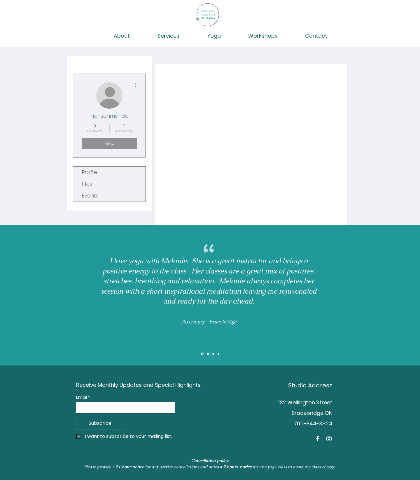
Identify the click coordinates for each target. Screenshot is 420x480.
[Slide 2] (208, 354)
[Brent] (213, 354)
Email (83, 397)
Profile (89, 172)
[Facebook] (317, 438)
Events (90, 195)
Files (87, 184)
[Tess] (218, 354)
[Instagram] (329, 438)
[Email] (124, 407)
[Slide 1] (202, 354)
